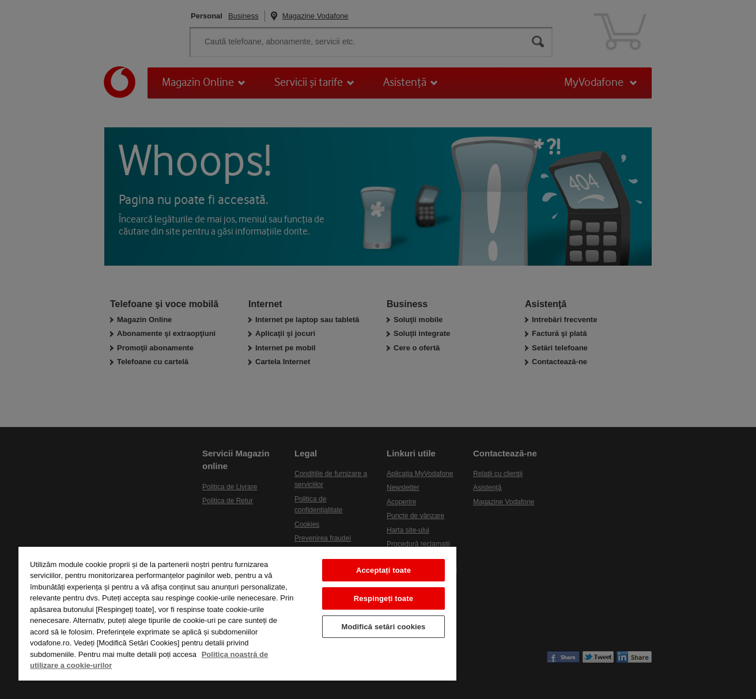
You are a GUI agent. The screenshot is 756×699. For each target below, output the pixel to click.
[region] (237, 613)
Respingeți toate (383, 598)
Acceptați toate (383, 570)
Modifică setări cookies (383, 626)
